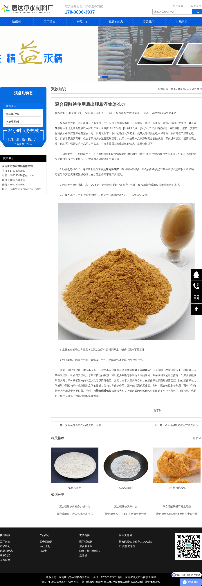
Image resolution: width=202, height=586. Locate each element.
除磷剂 (16, 21)
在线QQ (196, 274)
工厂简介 (49, 21)
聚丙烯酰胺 (85, 541)
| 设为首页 (194, 5)
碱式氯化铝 (12, 113)
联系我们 (149, 21)
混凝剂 (43, 550)
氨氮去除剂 (124, 581)
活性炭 (83, 555)
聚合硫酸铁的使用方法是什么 (181, 425)
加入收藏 (178, 5)
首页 (173, 89)
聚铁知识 (11, 105)
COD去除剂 (138, 581)
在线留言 (182, 21)
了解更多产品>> (23, 144)
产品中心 (83, 21)
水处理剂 (45, 546)
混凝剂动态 (115, 21)
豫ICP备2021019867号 (54, 581)
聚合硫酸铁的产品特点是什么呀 (83, 425)
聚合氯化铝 (85, 546)
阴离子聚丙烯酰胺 (89, 550)
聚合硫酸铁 (46, 541)
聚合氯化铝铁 (153, 581)
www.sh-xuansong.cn (163, 113)
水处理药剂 (12, 121)
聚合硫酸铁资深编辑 (127, 113)
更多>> (197, 438)
